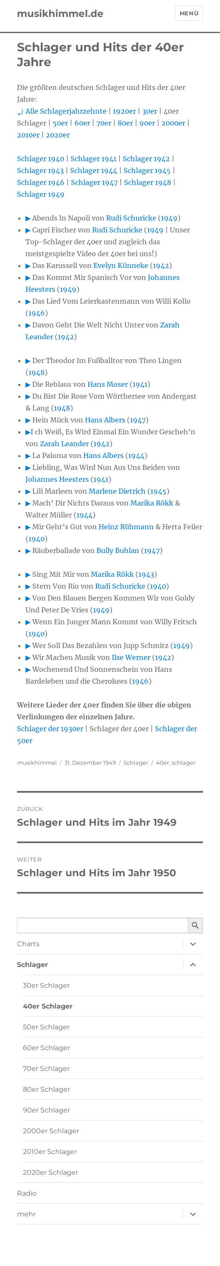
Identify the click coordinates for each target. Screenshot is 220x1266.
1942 (161, 265)
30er (149, 111)
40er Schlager (48, 1006)
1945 (158, 491)
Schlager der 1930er (50, 728)
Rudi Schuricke (131, 218)
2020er (58, 135)
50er (60, 123)
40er (162, 762)
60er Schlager (46, 1048)
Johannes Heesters (57, 479)
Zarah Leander (64, 443)
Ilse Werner (131, 657)
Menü (189, 13)
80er (125, 123)
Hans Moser (107, 384)
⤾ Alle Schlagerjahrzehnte (62, 111)
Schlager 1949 (41, 194)
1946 (36, 313)
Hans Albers (105, 420)
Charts (28, 944)
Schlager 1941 (93, 158)
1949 (169, 218)
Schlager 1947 (94, 182)
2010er (28, 135)
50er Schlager (46, 1027)
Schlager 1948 (147, 182)
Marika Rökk (151, 503)
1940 (36, 538)
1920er (124, 111)
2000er (173, 123)
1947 (138, 420)
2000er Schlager (51, 1131)
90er (147, 123)
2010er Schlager (50, 1152)
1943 (146, 574)
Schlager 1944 (93, 170)
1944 (136, 455)
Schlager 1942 (146, 158)
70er (103, 123)
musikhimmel (37, 762)
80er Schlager (46, 1089)
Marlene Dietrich (117, 491)
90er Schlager (46, 1110)
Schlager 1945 (147, 170)
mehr (26, 1214)
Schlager (136, 762)
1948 (36, 372)
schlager (183, 762)
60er (82, 123)
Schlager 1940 (40, 158)
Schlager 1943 (40, 170)
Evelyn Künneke (120, 265)
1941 (140, 384)
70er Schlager (46, 1069)
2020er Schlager (50, 1172)
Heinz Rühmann (126, 527)
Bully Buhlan (117, 550)
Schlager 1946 (41, 182)
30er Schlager (46, 985)
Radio (27, 1193)
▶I (29, 432)
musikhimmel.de (60, 14)
